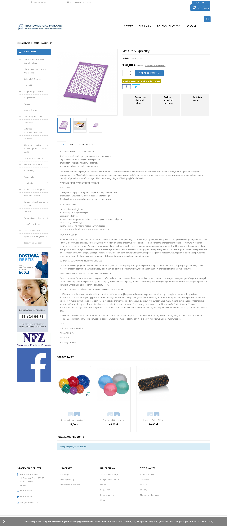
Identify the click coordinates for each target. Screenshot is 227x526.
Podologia (36, 183)
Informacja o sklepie (29, 468)
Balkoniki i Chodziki (33, 79)
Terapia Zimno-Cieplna (36, 218)
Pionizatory (29, 170)
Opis (61, 144)
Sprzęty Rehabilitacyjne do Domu (36, 203)
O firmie (128, 26)
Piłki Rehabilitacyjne (33, 164)
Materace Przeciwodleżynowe (33, 131)
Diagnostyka (36, 97)
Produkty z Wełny (32, 195)
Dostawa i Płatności (168, 26)
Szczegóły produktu (82, 144)
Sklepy (103, 500)
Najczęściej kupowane (70, 484)
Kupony (143, 490)
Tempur (36, 211)
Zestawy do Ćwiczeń (33, 243)
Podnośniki (29, 177)
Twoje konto (148, 468)
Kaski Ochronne (31, 110)
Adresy (143, 484)
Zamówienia (145, 479)
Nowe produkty (67, 479)
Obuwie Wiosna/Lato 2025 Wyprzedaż (35, 71)
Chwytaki (28, 85)
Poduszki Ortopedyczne (35, 189)
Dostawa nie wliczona (155, 65)
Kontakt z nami (107, 495)
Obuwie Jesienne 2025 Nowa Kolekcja (34, 61)
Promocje (64, 474)
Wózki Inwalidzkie (36, 230)
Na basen (28, 138)
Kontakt (191, 26)
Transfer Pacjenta (32, 224)
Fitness (27, 104)
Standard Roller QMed (153, 420)
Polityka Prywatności (109, 479)
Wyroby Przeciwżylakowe (35, 236)
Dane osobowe (147, 474)
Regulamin (145, 26)
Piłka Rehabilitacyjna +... (113, 420)
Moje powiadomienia (149, 495)
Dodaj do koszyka (149, 73)
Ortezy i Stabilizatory (36, 158)
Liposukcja (28, 122)
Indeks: (126, 58)
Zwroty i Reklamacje (109, 474)
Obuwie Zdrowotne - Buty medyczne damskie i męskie (36, 148)
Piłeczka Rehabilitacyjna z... (73, 420)
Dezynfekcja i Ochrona (34, 91)
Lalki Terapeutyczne (33, 116)
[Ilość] (125, 73)
